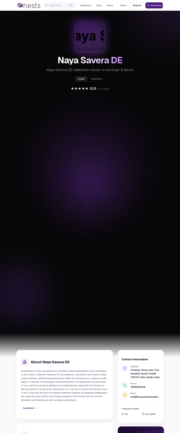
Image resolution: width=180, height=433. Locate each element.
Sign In (123, 5)
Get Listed (154, 5)
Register (137, 5)
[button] (90, 88)
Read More (30, 408)
